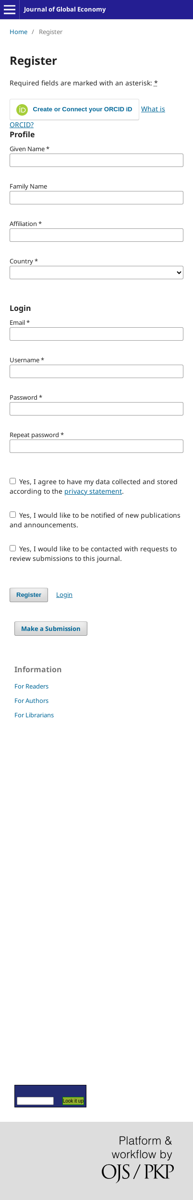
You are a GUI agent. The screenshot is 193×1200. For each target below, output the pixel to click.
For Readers (31, 686)
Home (18, 31)
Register (28, 594)
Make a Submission (51, 628)
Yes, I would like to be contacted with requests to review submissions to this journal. (93, 553)
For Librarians (34, 715)
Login (64, 594)
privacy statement (93, 491)
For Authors (31, 700)
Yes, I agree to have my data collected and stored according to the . (94, 486)
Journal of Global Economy (65, 9)
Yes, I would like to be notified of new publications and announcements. (95, 520)
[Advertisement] (43, 902)
